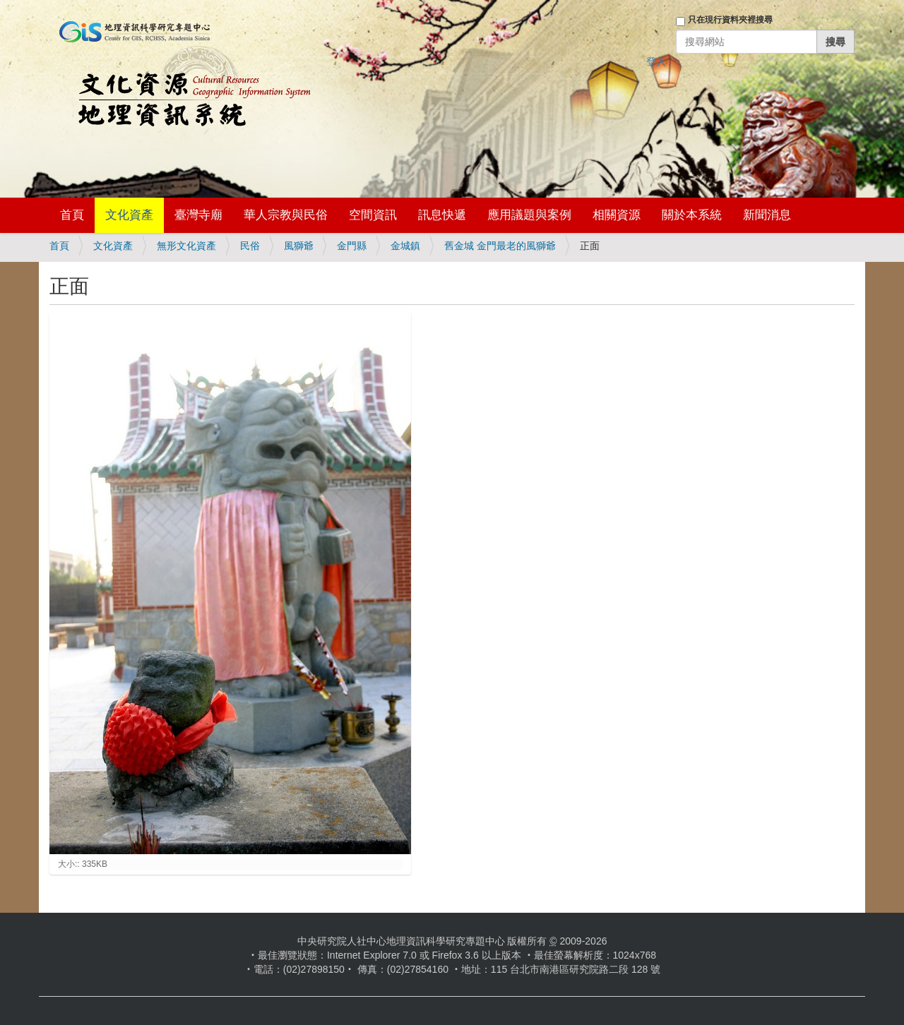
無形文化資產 (186, 245)
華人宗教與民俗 (286, 215)
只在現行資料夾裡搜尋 (730, 20)
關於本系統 (692, 215)
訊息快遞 (442, 215)
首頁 (72, 215)
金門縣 (352, 245)
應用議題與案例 (529, 215)
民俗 (250, 245)
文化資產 (129, 215)
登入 (656, 61)
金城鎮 (405, 245)
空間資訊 (373, 215)
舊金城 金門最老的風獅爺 (500, 245)
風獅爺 (299, 245)
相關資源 (617, 215)
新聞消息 (767, 215)
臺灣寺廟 (198, 215)
